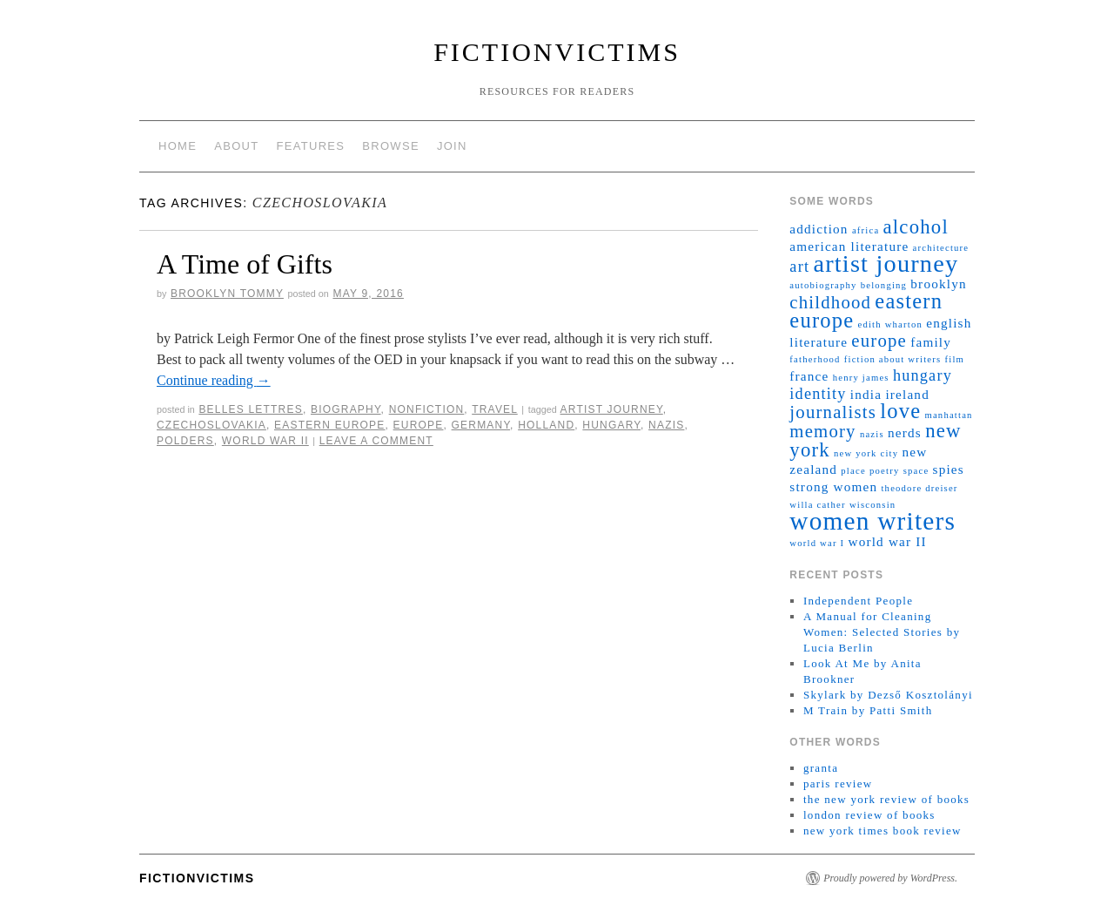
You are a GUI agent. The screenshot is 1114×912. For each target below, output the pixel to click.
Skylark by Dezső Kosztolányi (888, 694)
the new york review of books (886, 799)
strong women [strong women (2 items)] (833, 486)
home (177, 145)
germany (481, 425)
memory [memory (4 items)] (822, 431)
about (236, 145)
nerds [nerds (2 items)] (905, 432)
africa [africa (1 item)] (865, 230)
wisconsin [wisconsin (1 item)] (872, 505)
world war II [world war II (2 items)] (887, 541)
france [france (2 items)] (809, 375)
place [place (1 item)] (853, 471)
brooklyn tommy (227, 293)
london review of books (869, 814)
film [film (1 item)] (955, 359)
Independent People (858, 600)
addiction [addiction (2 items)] (818, 228)
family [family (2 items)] (930, 341)
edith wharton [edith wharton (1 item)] (890, 324)
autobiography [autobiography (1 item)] (822, 285)
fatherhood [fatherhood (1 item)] (814, 359)
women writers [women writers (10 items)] (872, 521)
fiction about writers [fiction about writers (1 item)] (893, 359)
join (452, 145)
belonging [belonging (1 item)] (884, 285)
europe (418, 425)
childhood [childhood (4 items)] (830, 302)
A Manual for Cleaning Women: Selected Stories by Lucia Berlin (881, 632)
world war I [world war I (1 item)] (816, 543)
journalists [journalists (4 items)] (832, 412)
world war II (265, 441)
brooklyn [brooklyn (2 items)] (938, 283)
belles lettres (250, 409)
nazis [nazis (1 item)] (872, 434)
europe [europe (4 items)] (879, 340)
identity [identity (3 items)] (817, 393)
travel (495, 409)
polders (185, 441)
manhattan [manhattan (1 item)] (948, 415)
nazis (666, 425)
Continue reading (214, 380)
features (311, 145)
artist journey (611, 409)
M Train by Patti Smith (868, 710)
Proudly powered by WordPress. (890, 878)
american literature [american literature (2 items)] (849, 246)
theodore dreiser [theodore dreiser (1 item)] (919, 488)
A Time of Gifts (244, 264)
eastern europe (330, 425)
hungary (611, 425)
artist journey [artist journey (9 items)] (885, 263)
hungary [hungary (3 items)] (922, 375)
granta (820, 767)
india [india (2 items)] (866, 394)
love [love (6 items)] (900, 410)
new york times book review (882, 830)
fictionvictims (557, 51)
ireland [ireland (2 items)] (907, 394)
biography (346, 409)
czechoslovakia (211, 425)
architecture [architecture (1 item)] (941, 248)
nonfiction (427, 409)
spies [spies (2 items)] (948, 469)
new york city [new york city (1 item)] (866, 453)
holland (546, 425)
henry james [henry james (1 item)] (861, 377)
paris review (838, 783)
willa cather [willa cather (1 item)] (817, 505)
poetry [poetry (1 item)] (884, 471)
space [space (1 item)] (916, 471)
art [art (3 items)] (799, 266)
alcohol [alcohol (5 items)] (916, 227)
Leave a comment (376, 441)
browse (390, 145)
